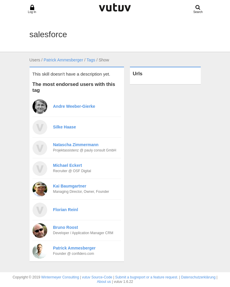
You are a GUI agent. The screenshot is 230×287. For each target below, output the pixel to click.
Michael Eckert (67, 165)
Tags (91, 60)
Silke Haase (64, 127)
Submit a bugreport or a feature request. (146, 277)
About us (104, 282)
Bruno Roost (65, 227)
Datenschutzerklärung (198, 277)
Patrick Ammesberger (63, 60)
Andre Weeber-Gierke (74, 106)
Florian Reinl (65, 209)
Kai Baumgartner (70, 186)
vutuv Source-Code (97, 277)
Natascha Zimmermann (76, 144)
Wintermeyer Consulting (60, 277)
